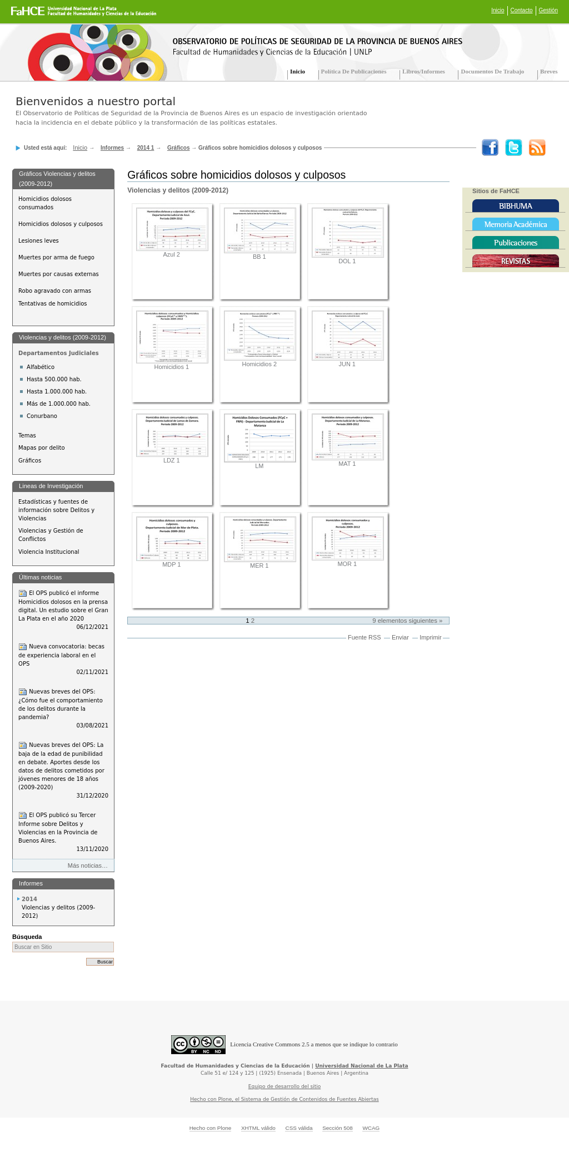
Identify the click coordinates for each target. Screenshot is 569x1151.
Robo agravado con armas (54, 291)
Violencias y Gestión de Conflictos (50, 535)
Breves (549, 71)
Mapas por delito (41, 448)
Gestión (548, 10)
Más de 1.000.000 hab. (59, 404)
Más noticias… (88, 865)
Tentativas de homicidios (52, 304)
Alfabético (40, 367)
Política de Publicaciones (354, 71)
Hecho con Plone (210, 1128)
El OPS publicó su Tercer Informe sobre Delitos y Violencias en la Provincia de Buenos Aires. (63, 832)
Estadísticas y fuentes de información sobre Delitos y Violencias (56, 510)
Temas (27, 435)
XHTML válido (258, 1128)
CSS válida (298, 1128)
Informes (112, 148)
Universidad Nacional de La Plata (361, 1066)
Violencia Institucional (48, 552)
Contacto (522, 10)
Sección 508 (337, 1128)
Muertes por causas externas (58, 274)
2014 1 (145, 148)
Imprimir (430, 637)
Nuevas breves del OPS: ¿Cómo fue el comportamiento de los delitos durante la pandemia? (63, 708)
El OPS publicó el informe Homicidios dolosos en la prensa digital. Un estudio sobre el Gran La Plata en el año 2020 (63, 610)
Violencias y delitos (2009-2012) (62, 337)
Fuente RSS (364, 637)
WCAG (371, 1128)
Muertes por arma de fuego (56, 257)
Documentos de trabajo (492, 71)
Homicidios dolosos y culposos (60, 224)
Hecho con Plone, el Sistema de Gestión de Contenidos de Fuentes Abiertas (284, 1099)
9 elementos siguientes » (407, 620)
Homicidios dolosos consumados (45, 203)
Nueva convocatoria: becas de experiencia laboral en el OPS (63, 659)
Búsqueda (27, 936)
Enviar (400, 637)
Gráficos (178, 148)
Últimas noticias (40, 577)
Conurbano (42, 416)
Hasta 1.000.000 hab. (57, 391)
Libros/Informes (423, 71)
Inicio (497, 10)
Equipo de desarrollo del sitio (284, 1086)
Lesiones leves (38, 241)
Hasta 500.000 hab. (54, 379)
